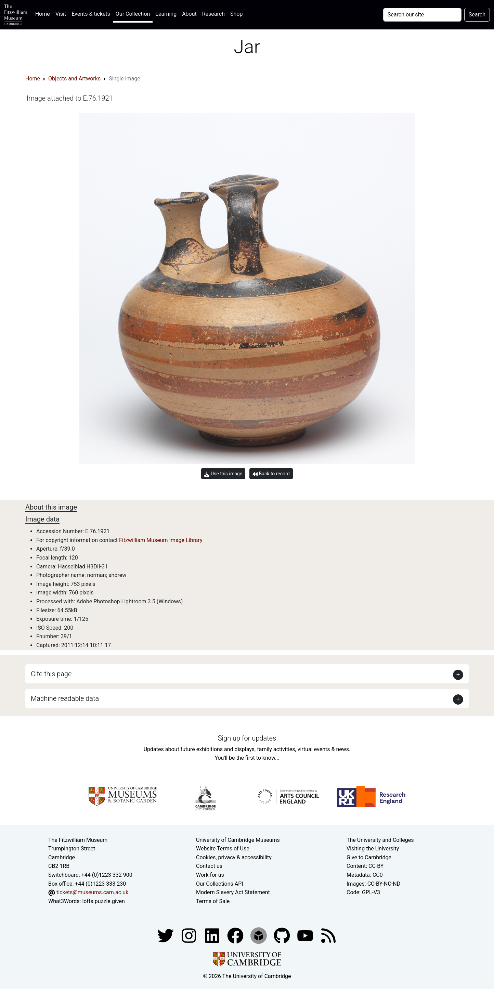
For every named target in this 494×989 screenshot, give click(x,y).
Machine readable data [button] (65, 698)
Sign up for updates (247, 738)
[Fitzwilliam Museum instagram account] (189, 935)
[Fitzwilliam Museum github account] (282, 935)
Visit (60, 14)
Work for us (210, 875)
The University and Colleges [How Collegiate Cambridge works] (380, 840)
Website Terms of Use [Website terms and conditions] (222, 848)
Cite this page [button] (51, 674)
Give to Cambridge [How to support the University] (369, 857)
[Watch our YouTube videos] (305, 935)
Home (44, 13)
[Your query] (422, 15)
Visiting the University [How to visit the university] (373, 848)
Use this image (223, 474)
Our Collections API (219, 884)
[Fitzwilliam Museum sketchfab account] (259, 935)
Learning (166, 14)
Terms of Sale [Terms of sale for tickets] (213, 901)
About (189, 14)
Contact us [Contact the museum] (209, 866)
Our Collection (133, 14)
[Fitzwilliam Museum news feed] (328, 935)
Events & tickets (91, 14)
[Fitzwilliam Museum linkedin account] (236, 935)
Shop (236, 14)
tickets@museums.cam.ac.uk (92, 892)
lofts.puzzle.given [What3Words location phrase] (103, 901)
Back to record (270, 474)
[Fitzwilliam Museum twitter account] (166, 935)
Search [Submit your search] (477, 14)
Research (213, 14)
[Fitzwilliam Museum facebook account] (212, 935)
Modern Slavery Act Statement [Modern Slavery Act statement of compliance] (233, 892)
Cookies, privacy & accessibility (234, 857)
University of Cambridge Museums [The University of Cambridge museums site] (238, 840)
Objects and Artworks (74, 78)
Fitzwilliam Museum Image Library (161, 540)
